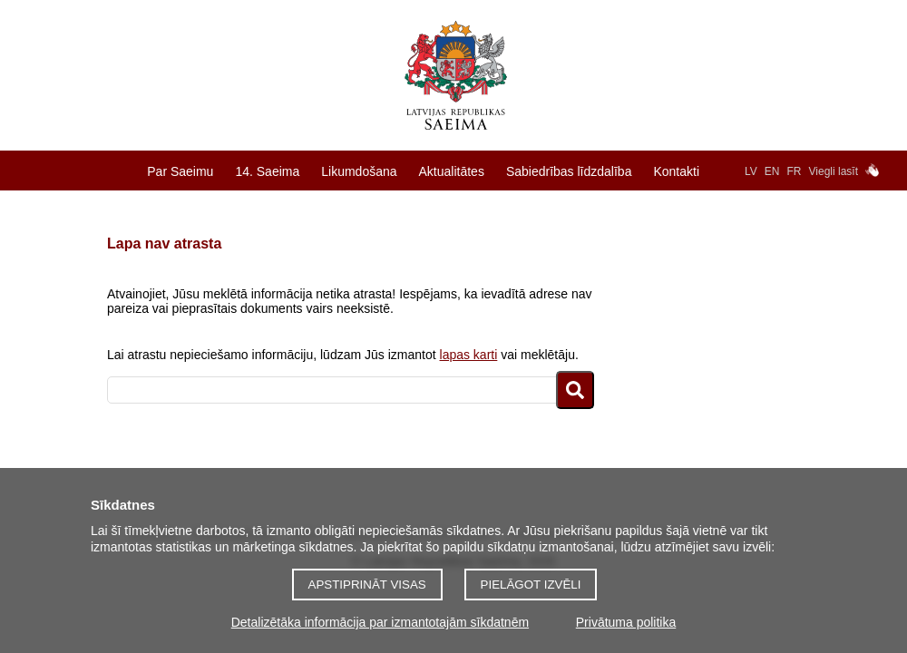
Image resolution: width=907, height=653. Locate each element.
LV (751, 171)
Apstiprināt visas (367, 584)
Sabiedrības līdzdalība (569, 171)
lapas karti (469, 354)
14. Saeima (267, 171)
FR (794, 171)
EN (772, 171)
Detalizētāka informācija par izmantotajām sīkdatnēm (380, 622)
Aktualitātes (451, 171)
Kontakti (676, 171)
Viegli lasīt (833, 171)
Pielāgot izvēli (531, 584)
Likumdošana (358, 171)
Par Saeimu (180, 171)
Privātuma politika (626, 622)
